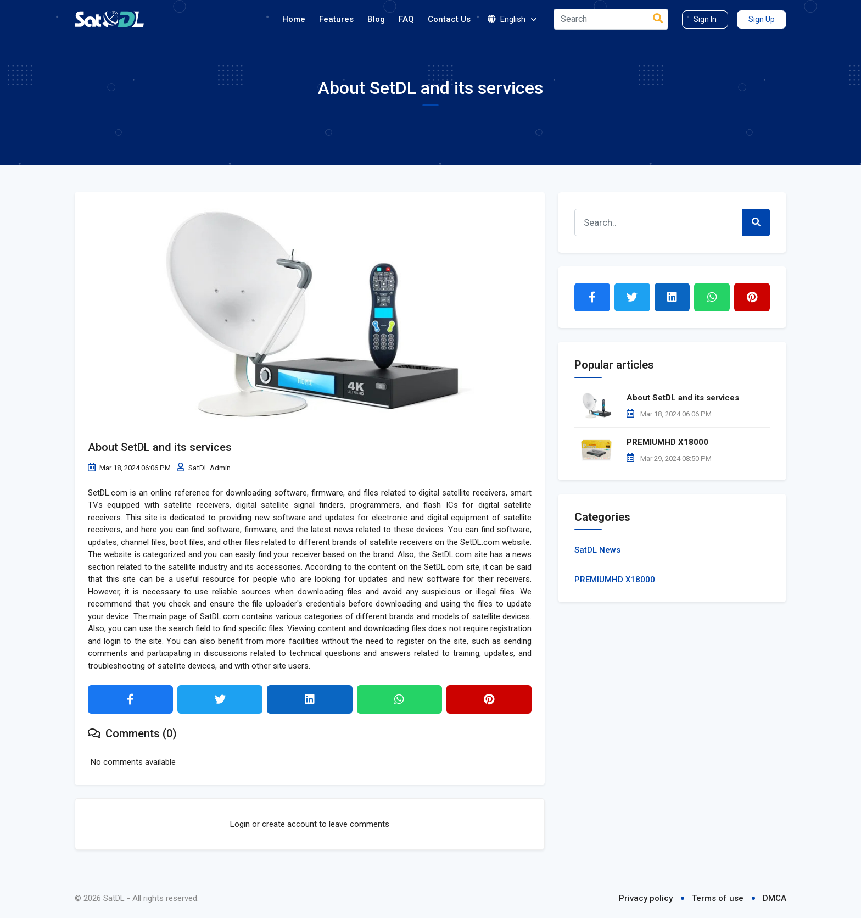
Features (336, 19)
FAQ (406, 19)
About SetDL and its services (160, 447)
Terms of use (717, 898)
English (512, 19)
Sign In (705, 19)
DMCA (774, 898)
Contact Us (449, 19)
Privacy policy (646, 898)
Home (293, 19)
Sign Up (761, 19)
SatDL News (597, 550)
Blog (376, 19)
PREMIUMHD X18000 (667, 442)
